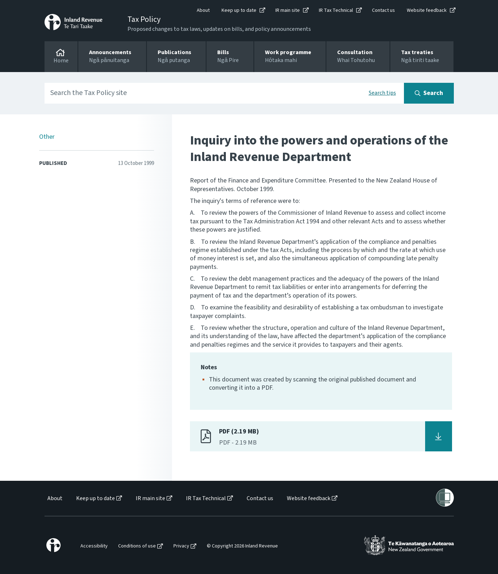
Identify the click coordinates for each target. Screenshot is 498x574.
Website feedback (427, 10)
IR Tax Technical (336, 10)
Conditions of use (137, 546)
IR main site (287, 10)
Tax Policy (143, 19)
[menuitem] (54, 498)
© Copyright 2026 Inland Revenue (242, 546)
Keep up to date (239, 10)
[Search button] (429, 93)
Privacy (181, 546)
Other (47, 136)
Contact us (383, 10)
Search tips (382, 93)
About (203, 10)
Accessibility (94, 546)
